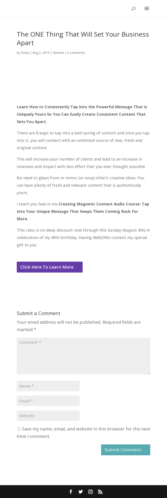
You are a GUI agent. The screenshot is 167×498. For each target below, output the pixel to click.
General (58, 53)
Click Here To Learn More (46, 267)
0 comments (76, 53)
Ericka (25, 53)
